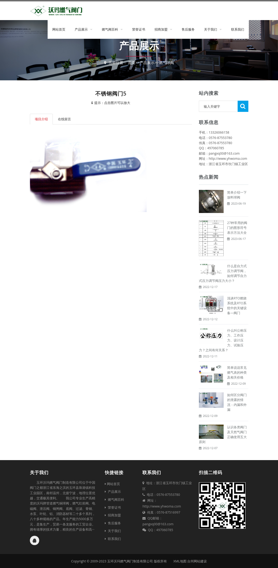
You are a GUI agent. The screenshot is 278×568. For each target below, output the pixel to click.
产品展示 (81, 29)
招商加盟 (161, 29)
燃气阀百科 (110, 29)
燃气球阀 (166, 62)
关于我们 (210, 29)
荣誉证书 (138, 29)
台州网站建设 (197, 561)
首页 (131, 62)
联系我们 (237, 29)
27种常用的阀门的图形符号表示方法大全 (237, 227)
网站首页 (58, 29)
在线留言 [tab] (64, 119)
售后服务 (188, 29)
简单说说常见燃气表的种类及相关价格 (237, 372)
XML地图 (180, 561)
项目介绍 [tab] (41, 119)
